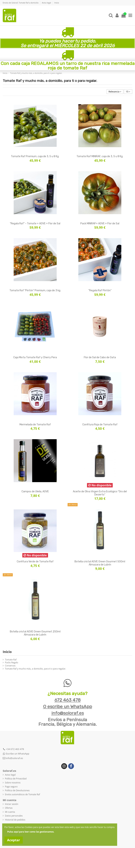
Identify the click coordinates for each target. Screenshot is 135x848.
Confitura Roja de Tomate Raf (100, 424)
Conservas (10, 665)
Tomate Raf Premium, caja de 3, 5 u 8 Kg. (35, 156)
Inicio (56, 2)
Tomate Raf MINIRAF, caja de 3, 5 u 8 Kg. (100, 156)
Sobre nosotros (13, 782)
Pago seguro (11, 786)
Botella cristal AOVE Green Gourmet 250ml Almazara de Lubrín (35, 633)
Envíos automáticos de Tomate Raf (22, 794)
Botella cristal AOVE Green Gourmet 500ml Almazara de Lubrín (100, 563)
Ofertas (9, 808)
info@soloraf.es (67, 713)
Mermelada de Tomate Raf (35, 424)
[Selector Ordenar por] (115, 91)
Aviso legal (47, 2)
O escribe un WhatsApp (67, 706)
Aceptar (13, 840)
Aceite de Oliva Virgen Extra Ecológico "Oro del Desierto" (100, 493)
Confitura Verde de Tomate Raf (35, 561)
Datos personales (14, 815)
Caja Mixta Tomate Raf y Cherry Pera (35, 357)
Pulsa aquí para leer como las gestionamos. (30, 831)
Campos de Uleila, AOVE (35, 491)
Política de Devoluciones (17, 790)
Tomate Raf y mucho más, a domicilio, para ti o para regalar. (35, 668)
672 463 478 (67, 700)
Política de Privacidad (15, 778)
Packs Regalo (11, 662)
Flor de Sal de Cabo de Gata (100, 357)
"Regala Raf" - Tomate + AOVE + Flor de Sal (35, 223)
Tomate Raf (11, 659)
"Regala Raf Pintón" (99, 290)
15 (128, 91)
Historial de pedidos (15, 819)
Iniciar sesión (11, 804)
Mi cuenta (10, 812)
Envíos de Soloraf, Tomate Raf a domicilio (21, 2)
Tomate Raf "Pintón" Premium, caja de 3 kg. (35, 290)
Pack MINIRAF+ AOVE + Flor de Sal (99, 223)
